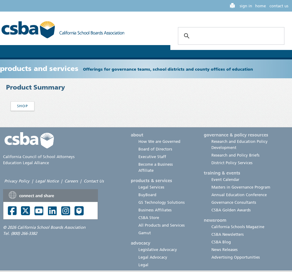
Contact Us (94, 181)
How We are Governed (159, 141)
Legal (143, 265)
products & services (151, 180)
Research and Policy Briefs (235, 155)
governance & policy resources (236, 135)
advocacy (140, 243)
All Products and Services (161, 225)
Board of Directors (155, 149)
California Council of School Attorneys (39, 156)
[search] (230, 36)
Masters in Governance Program (240, 187)
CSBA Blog (221, 242)
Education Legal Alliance (26, 163)
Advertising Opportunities (235, 257)
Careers (71, 181)
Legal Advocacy (152, 257)
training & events (222, 173)
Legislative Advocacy (157, 249)
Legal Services (151, 187)
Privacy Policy (17, 181)
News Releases (224, 249)
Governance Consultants (233, 202)
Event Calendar (225, 179)
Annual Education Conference (239, 195)
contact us (278, 6)
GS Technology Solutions (161, 202)
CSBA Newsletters (227, 234)
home (260, 6)
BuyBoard (147, 195)
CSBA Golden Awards (231, 210)
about (137, 135)
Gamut (144, 233)
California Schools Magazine (237, 226)
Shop (22, 106)
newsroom (215, 220)
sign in (246, 6)
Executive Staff (152, 156)
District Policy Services (231, 163)
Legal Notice (47, 181)
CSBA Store (148, 217)
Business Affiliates (155, 210)
